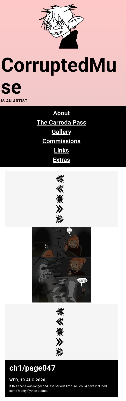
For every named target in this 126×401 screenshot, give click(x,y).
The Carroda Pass (61, 122)
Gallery (61, 131)
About (61, 113)
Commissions (61, 141)
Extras (61, 159)
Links (61, 150)
